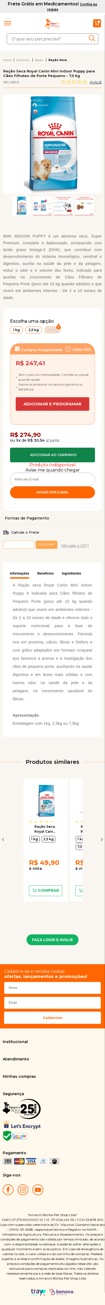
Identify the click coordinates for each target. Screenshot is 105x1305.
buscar (93, 38)
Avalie (96, 82)
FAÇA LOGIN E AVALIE (52, 940)
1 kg (34, 839)
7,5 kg (82, 847)
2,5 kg (48, 839)
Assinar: (53, 376)
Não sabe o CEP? (75, 545)
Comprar (52, 455)
